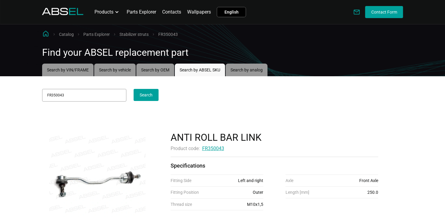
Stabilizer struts (134, 34)
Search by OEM (155, 70)
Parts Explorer (141, 12)
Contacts (171, 12)
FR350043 (213, 148)
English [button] (231, 12)
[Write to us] (356, 12)
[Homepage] (63, 13)
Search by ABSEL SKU (200, 70)
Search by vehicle (115, 70)
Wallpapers (199, 12)
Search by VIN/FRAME (68, 70)
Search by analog (246, 70)
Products (107, 12)
